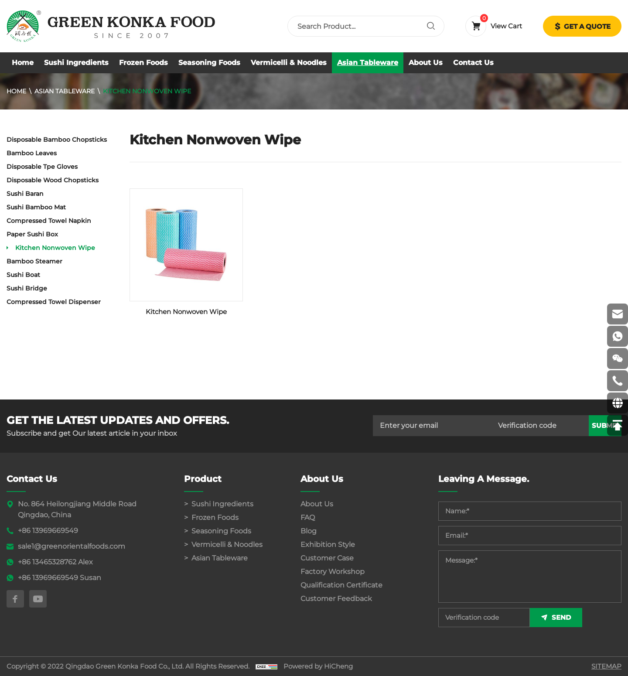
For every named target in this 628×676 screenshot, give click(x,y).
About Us (426, 62)
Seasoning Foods (209, 62)
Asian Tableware (367, 62)
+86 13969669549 (48, 530)
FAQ (307, 517)
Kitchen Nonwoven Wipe (147, 91)
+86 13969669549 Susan (59, 578)
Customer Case (327, 558)
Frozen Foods (143, 62)
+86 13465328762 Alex (55, 562)
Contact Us (473, 62)
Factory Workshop (332, 571)
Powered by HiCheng (318, 666)
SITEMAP (606, 666)
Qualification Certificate (341, 585)
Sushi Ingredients (76, 62)
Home (23, 62)
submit (605, 442)
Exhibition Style (327, 544)
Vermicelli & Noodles (289, 62)
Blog (308, 531)
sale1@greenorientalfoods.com (71, 546)
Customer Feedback (336, 598)
